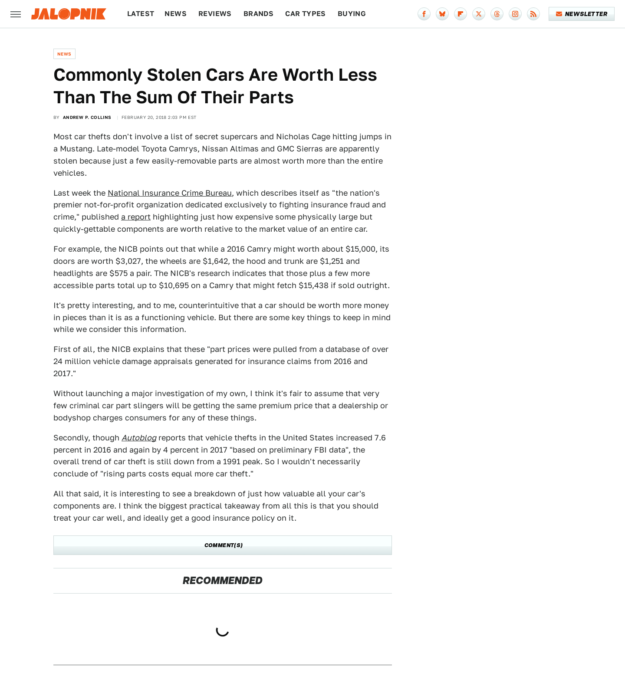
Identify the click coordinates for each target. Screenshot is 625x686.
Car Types (305, 14)
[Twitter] (478, 13)
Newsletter (582, 14)
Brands (258, 14)
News (175, 14)
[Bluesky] (442, 13)
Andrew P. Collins (87, 117)
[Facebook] (424, 13)
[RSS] (533, 13)
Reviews (215, 14)
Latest (140, 14)
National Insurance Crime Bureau (170, 192)
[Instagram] (515, 13)
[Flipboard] (460, 13)
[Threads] (496, 13)
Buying (352, 14)
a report (136, 216)
